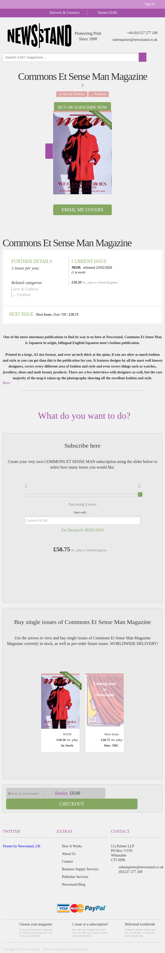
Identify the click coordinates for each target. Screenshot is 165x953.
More (6, 383)
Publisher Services (75, 866)
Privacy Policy (79, 938)
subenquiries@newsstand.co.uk (135, 40)
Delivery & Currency (65, 13)
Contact (67, 851)
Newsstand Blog (73, 874)
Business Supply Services (80, 858)
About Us (69, 843)
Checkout (136, 793)
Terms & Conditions (55, 938)
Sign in (150, 4)
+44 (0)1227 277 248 (142, 33)
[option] (82, 152)
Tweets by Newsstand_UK (21, 835)
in (72, 94)
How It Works (72, 835)
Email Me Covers (82, 209)
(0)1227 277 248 (130, 861)
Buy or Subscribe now (82, 107)
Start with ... (81, 512)
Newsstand (32, 938)
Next (49, 151)
